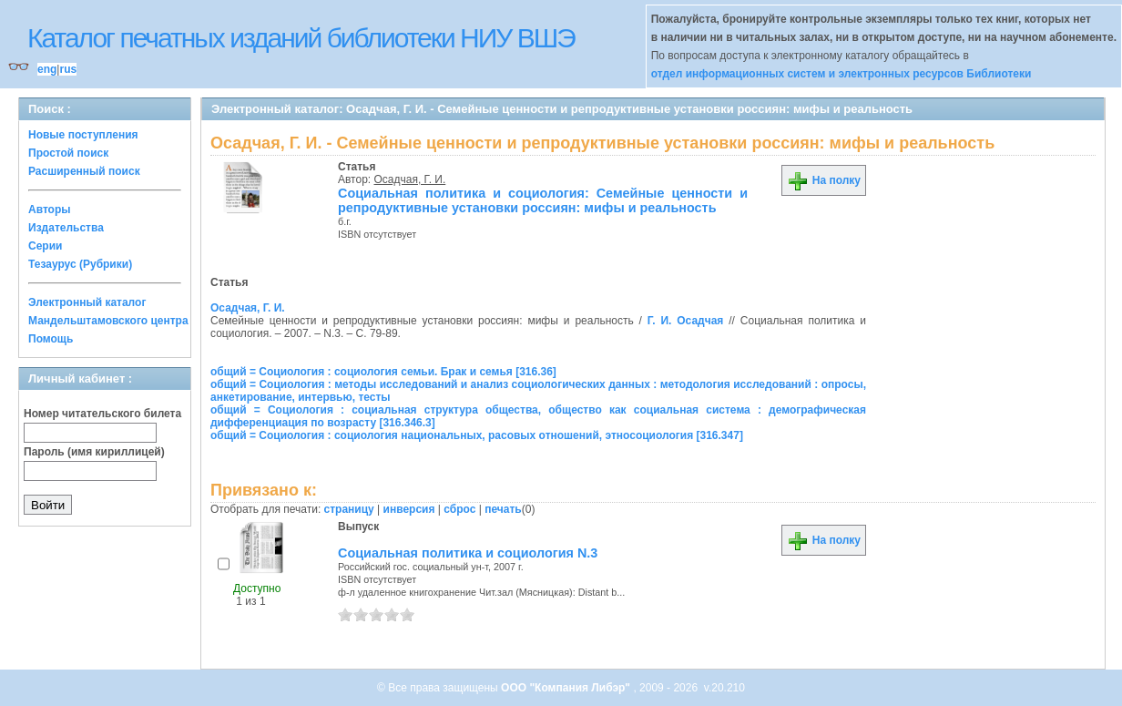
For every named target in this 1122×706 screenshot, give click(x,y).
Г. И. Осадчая (686, 320)
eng (46, 69)
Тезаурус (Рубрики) (80, 264)
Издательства (66, 227)
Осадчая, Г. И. (410, 179)
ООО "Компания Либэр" (567, 687)
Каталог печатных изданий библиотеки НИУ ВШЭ (301, 38)
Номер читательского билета (102, 413)
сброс (459, 509)
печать (503, 509)
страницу (349, 509)
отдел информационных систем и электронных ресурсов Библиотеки (841, 73)
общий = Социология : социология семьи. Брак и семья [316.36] (383, 371)
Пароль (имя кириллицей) (94, 451)
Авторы (49, 209)
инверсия (409, 509)
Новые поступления (83, 134)
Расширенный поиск (84, 171)
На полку (824, 180)
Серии (45, 246)
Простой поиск (68, 153)
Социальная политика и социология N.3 (467, 553)
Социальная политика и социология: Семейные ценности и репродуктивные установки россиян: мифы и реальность (543, 200)
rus (67, 69)
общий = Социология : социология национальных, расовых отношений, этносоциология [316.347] (476, 435)
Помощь (50, 339)
